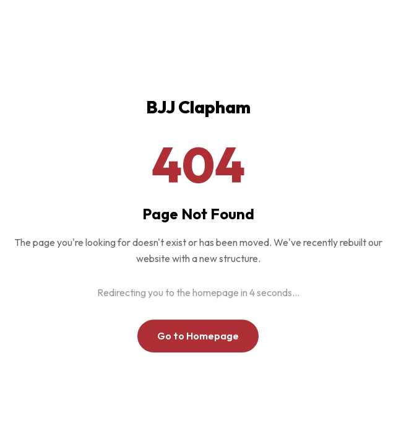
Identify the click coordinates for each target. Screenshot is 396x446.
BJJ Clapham (198, 107)
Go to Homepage (198, 336)
